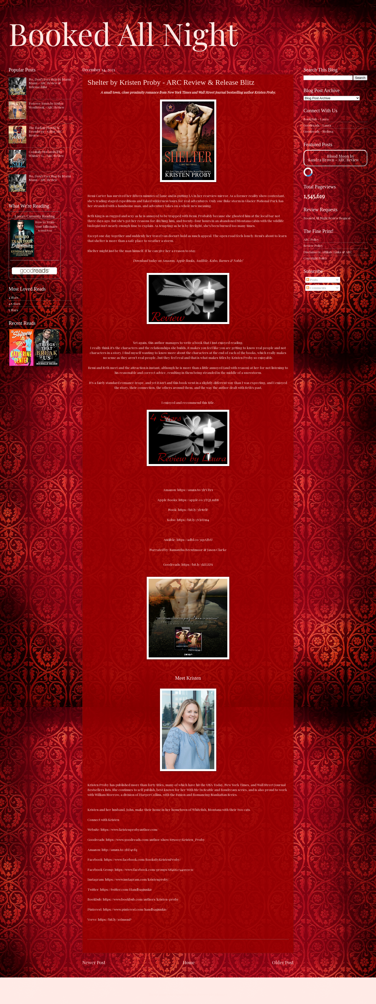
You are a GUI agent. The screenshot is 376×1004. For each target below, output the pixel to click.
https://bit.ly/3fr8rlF (192, 509)
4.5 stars (14, 303)
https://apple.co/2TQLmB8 (198, 499)
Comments (316, 288)
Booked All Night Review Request (327, 218)
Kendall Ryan (45, 230)
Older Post (283, 962)
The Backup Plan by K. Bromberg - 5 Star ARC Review (45, 131)
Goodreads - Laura (317, 125)
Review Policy (313, 245)
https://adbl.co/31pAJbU (194, 539)
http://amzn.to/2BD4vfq (119, 849)
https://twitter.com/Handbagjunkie (126, 889)
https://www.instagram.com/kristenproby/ (137, 879)
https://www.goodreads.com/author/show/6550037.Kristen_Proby (155, 839)
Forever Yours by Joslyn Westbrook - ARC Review (46, 105)
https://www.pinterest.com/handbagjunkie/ (135, 909)
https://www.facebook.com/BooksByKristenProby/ (142, 859)
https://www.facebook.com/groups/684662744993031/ (154, 869)
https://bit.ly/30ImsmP (114, 919)
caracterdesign (185, 994)
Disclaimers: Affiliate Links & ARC (328, 252)
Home (189, 962)
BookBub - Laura (316, 119)
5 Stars (13, 310)
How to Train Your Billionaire (46, 224)
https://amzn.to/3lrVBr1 (194, 489)
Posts (312, 280)
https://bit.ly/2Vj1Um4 (192, 519)
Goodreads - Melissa (318, 131)
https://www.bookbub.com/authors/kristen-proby (141, 899)
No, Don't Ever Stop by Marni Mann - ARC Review (50, 178)
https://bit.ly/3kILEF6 (197, 564)
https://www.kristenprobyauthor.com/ (129, 829)
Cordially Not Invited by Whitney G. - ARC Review (46, 153)
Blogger (221, 994)
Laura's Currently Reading (34, 216)
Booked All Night (123, 33)
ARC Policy (311, 239)
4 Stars (13, 297)
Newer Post (93, 962)
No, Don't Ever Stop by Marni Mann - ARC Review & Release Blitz (50, 83)
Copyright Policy (315, 258)
